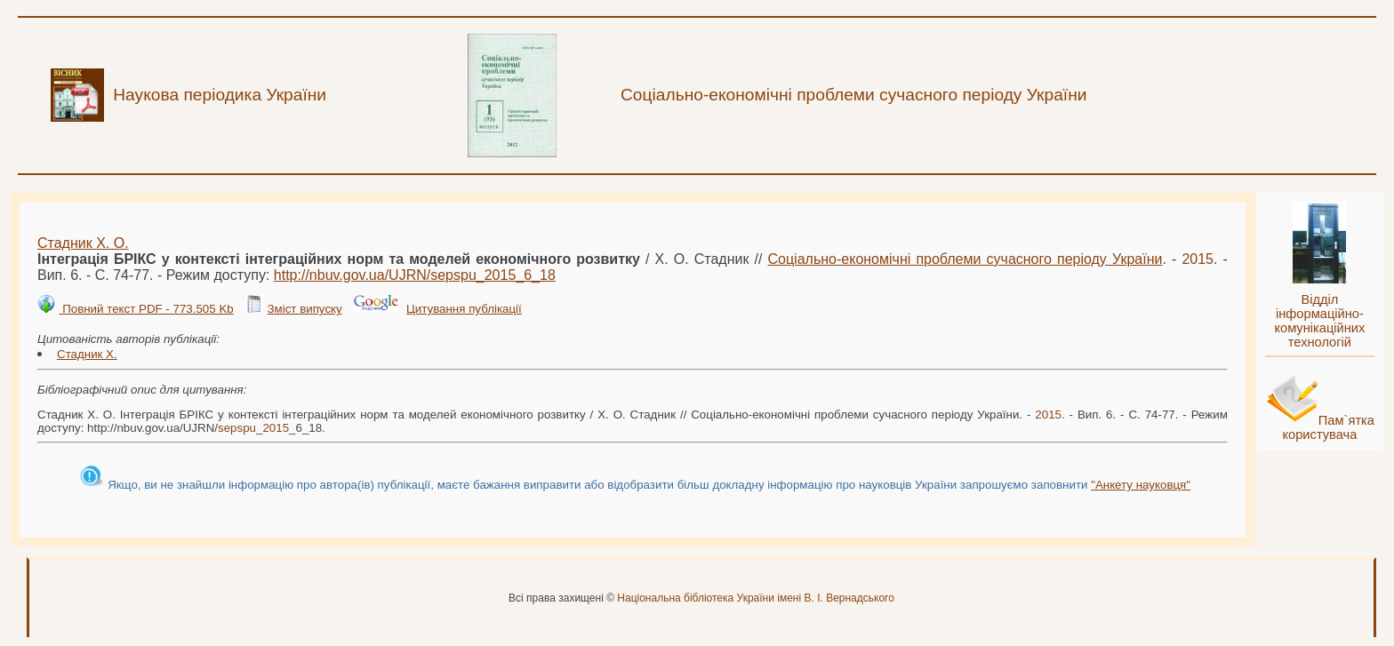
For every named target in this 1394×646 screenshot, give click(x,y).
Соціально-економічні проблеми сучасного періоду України (965, 259)
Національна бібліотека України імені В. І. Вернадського (755, 598)
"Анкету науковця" (1140, 484)
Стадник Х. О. (83, 243)
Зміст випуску (304, 308)
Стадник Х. (87, 354)
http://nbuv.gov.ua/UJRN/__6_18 (415, 275)
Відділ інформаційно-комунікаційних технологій (1319, 320)
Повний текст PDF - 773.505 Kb (146, 308)
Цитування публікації (464, 308)
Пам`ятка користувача (1328, 427)
